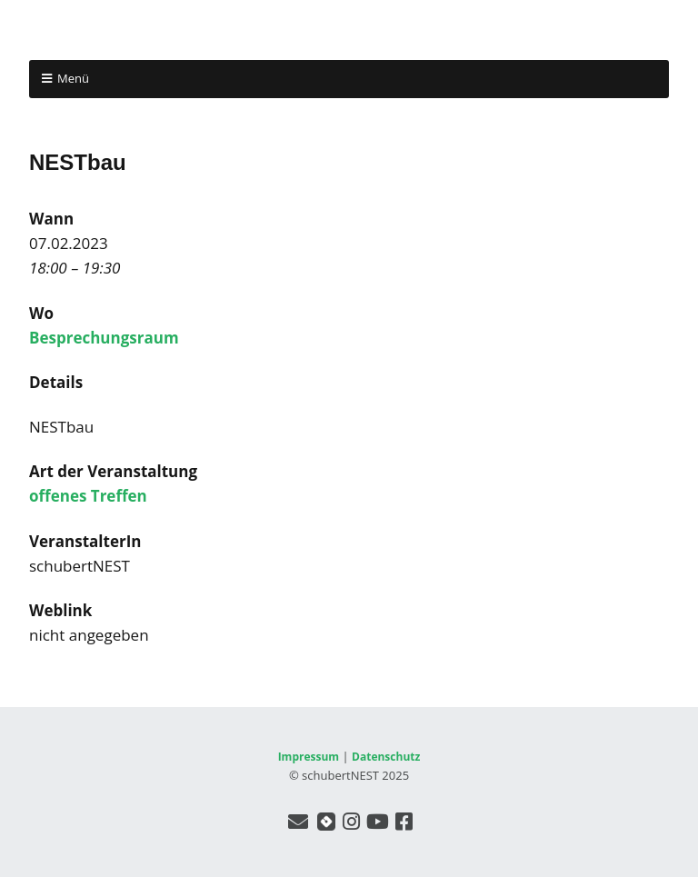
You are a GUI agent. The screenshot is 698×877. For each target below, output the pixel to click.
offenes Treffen (88, 495)
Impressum (309, 756)
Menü (73, 78)
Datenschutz (386, 756)
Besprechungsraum (104, 337)
